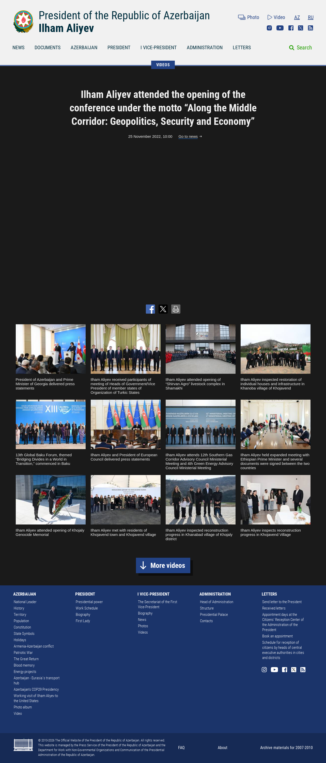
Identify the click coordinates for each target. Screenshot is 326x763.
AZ (297, 17)
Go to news (188, 136)
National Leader (25, 602)
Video (279, 17)
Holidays (20, 640)
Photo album (23, 707)
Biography (83, 614)
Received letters (274, 608)
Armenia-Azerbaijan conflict (34, 646)
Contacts (206, 621)
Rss (310, 27)
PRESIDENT (118, 47)
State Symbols (24, 633)
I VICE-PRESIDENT (159, 47)
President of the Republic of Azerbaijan (124, 15)
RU (311, 17)
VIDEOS (163, 64)
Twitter (300, 27)
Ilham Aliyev (66, 28)
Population (21, 621)
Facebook (290, 27)
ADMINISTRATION (205, 47)
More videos (167, 565)
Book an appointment (277, 636)
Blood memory (24, 665)
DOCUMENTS (47, 47)
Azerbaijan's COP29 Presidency (36, 689)
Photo (253, 17)
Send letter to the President (282, 602)
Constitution (22, 627)
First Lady (83, 621)
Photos (143, 626)
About (222, 747)
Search (304, 47)
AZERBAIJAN (84, 47)
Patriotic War (23, 652)
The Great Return (26, 659)
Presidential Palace (214, 614)
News (142, 619)
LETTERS (242, 47)
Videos (143, 632)
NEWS (18, 47)
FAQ (181, 747)
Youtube (280, 27)
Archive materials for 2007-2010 (286, 747)
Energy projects (25, 671)
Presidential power (89, 602)
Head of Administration (216, 602)
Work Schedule (87, 608)
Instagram (269, 27)
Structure (207, 608)
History (19, 608)
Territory (20, 614)
